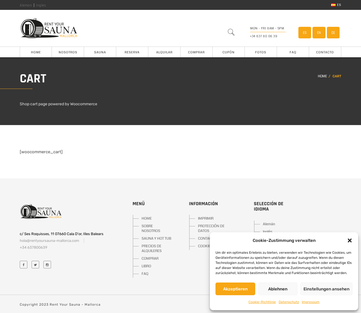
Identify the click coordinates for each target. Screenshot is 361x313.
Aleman (26, 5)
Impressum (311, 302)
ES (305, 32)
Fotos (260, 52)
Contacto (325, 52)
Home (36, 52)
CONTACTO (207, 238)
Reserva (132, 52)
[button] (350, 240)
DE (333, 32)
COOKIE (204, 246)
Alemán (269, 224)
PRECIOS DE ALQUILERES (152, 248)
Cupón (229, 52)
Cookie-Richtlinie (262, 302)
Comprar (196, 52)
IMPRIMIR (205, 218)
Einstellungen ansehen (326, 289)
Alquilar (164, 52)
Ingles (41, 5)
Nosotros (68, 52)
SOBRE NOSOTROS (151, 228)
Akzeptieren (235, 289)
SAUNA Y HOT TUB (156, 238)
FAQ (293, 52)
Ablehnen (277, 289)
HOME (147, 218)
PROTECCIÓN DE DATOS (211, 228)
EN (319, 32)
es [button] (336, 5)
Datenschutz (289, 302)
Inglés (267, 231)
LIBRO (146, 266)
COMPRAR (150, 258)
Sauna (100, 52)
